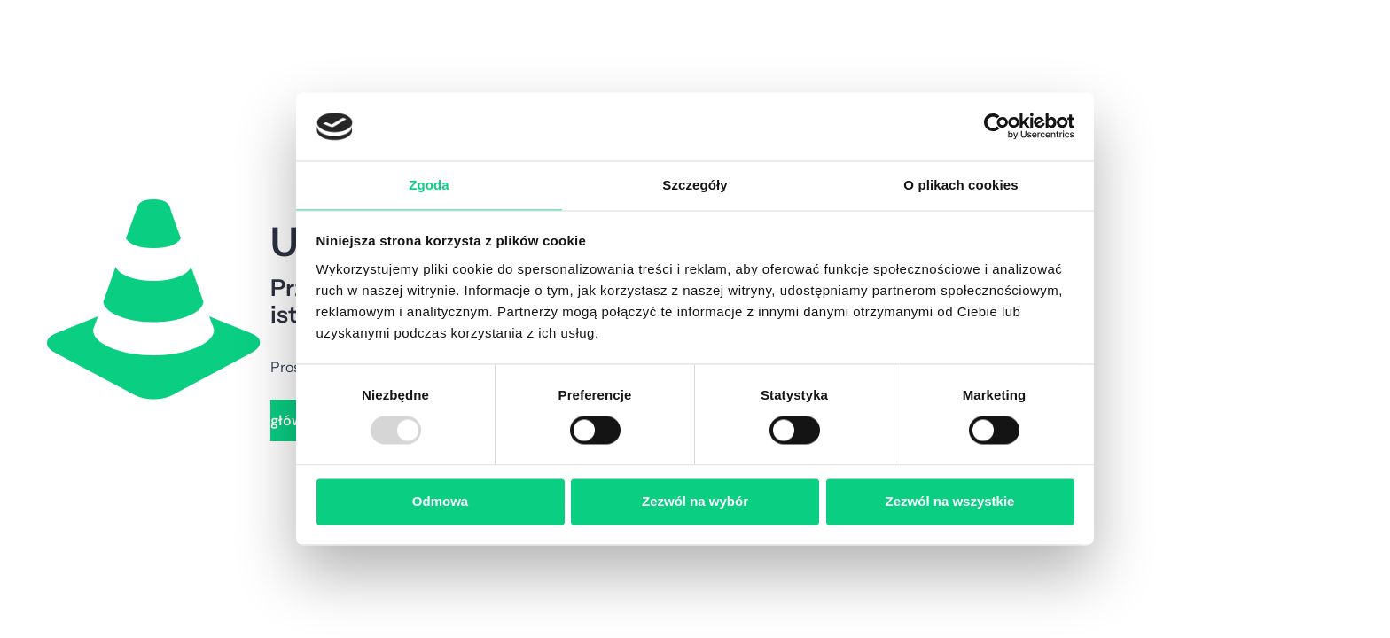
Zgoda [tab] (429, 184)
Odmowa (440, 501)
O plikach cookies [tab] (960, 184)
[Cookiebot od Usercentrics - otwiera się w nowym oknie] (996, 126)
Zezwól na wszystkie (950, 501)
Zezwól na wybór (695, 501)
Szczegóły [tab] (694, 184)
